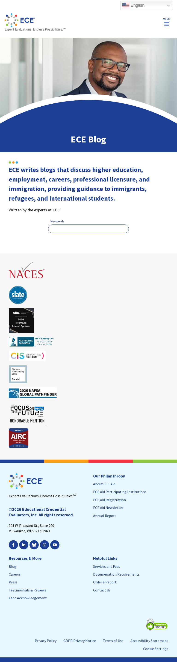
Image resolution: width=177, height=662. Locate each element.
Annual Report (104, 515)
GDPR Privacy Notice (79, 640)
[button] (166, 22)
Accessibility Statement (149, 640)
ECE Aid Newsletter (108, 507)
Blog (12, 566)
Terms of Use (113, 640)
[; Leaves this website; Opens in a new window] (24, 544)
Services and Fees (106, 566)
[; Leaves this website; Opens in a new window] (55, 544)
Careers (15, 574)
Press (13, 582)
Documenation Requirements (116, 574)
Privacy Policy (45, 640)
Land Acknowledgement (28, 598)
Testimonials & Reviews (27, 590)
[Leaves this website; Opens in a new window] (27, 280)
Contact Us (102, 590)
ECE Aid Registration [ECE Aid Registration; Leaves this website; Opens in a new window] (109, 499)
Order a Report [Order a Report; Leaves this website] (105, 582)
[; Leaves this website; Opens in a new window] (14, 544)
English (133, 5)
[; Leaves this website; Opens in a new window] (45, 544)
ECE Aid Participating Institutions (119, 491)
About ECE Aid (104, 484)
